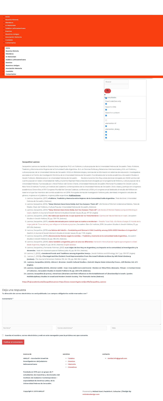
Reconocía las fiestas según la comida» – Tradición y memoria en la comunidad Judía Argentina (89, 236)
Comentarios (10, 43)
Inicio (7, 17)
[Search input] (116, 82)
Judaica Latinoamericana (15, 28)
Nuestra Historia (11, 20)
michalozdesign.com (91, 396)
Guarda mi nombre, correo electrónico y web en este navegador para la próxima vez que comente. (46, 337)
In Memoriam (10, 25)
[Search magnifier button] (107, 91)
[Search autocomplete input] (116, 86)
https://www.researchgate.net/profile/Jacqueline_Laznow (84, 282)
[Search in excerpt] (106, 115)
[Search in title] (106, 104)
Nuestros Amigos (12, 34)
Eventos (8, 31)
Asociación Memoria (13, 37)
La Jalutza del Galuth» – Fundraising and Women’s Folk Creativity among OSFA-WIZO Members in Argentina (94, 230)
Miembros (9, 23)
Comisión (9, 40)
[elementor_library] (106, 126)
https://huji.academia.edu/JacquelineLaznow (41, 282)
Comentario (7, 299)
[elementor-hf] (106, 120)
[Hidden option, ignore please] (106, 132)
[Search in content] (106, 109)
